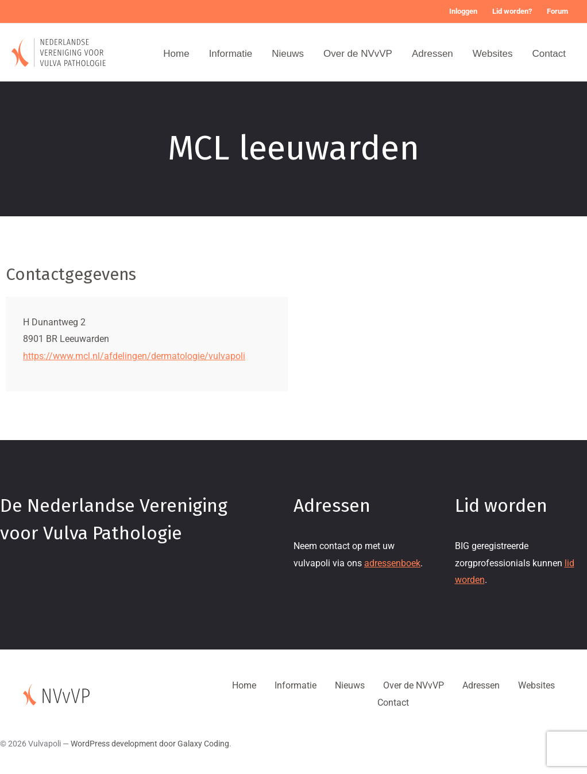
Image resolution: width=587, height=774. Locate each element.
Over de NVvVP (357, 53)
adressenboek (392, 563)
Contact (549, 53)
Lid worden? (512, 11)
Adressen (432, 53)
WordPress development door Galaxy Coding (150, 743)
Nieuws (288, 53)
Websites (493, 53)
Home (176, 53)
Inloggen (463, 11)
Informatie (231, 53)
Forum (557, 11)
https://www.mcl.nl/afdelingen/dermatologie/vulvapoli (134, 356)
